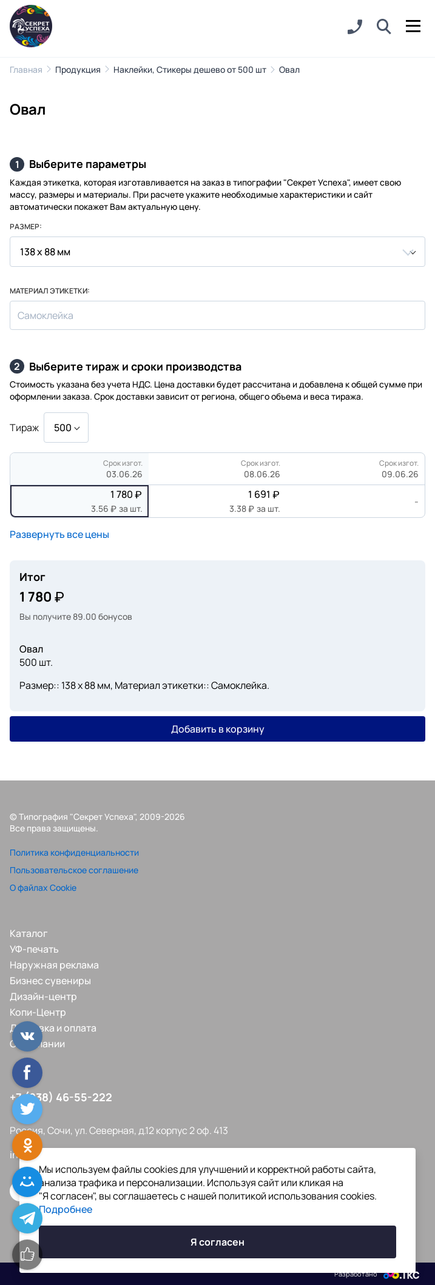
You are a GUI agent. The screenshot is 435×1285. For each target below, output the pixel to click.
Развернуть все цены (59, 534)
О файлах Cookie (43, 887)
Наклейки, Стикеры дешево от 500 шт (189, 69)
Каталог (29, 933)
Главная (26, 69)
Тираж (24, 427)
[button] (384, 27)
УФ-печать (34, 949)
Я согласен (217, 1242)
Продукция (78, 69)
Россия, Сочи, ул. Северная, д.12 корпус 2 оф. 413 (119, 1130)
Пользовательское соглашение (74, 870)
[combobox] (217, 252)
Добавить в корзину (218, 729)
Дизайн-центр (43, 996)
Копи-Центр (38, 1012)
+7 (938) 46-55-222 (61, 1097)
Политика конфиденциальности (74, 852)
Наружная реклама (54, 964)
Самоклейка (45, 315)
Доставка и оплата (53, 1028)
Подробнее (65, 1209)
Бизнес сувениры (50, 980)
